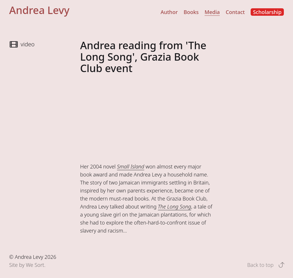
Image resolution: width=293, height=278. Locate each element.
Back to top (265, 264)
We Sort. (35, 264)
